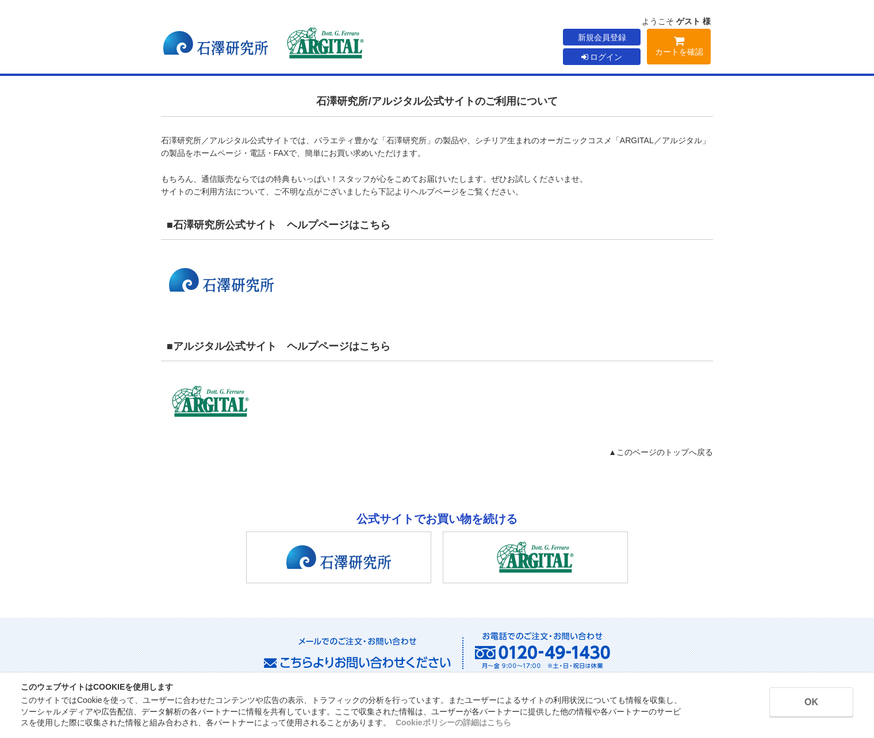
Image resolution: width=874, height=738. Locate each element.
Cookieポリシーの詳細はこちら (453, 722)
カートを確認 (679, 48)
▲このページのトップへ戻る (660, 452)
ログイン (602, 57)
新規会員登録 (602, 37)
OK (811, 702)
